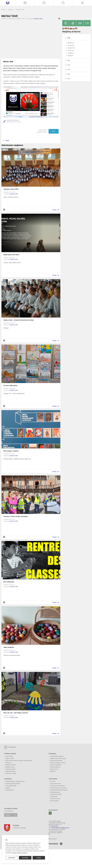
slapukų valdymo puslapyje (19, 853)
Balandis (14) (71, 48)
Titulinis (3, 9)
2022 (68, 74)
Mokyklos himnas (10, 767)
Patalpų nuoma (54, 769)
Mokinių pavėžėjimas (55, 764)
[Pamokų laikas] (44, 3)
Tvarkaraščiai (10, 747)
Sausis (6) (70, 55)
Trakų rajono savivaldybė (19, 827)
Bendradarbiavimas (10, 771)
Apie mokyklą (9, 756)
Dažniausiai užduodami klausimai (59, 790)
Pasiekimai (8, 762)
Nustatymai (11, 858)
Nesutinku (25, 858)
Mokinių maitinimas (55, 767)
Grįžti (7, 140)
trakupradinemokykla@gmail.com (60, 827)
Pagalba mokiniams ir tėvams (58, 762)
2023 (68, 69)
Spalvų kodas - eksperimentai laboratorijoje (18, 320)
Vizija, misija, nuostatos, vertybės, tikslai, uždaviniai (18, 760)
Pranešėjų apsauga (55, 792)
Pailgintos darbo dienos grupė (58, 758)
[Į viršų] (61, 843)
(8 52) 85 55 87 (54, 826)
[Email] (50, 813)
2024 (68, 65)
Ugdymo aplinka (9, 758)
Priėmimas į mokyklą (10, 773)
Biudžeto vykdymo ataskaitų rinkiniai (15, 781)
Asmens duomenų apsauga (57, 785)
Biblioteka (52, 771)
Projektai (7, 788)
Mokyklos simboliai (10, 764)
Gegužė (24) (71, 45)
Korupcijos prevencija (56, 794)
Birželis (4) (71, 43)
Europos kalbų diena (10, 385)
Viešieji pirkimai (9, 790)
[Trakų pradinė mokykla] (7, 2)
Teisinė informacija (55, 798)
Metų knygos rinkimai (10, 451)
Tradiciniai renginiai (10, 769)
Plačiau (54, 210)
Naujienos (11, 9)
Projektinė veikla (20, 9)
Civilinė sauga (53, 796)
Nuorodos (52, 781)
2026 (68, 38)
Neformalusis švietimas (56, 760)
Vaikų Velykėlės (8, 647)
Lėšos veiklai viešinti (10, 785)
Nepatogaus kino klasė (11, 254)
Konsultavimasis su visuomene (58, 788)
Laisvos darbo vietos (55, 783)
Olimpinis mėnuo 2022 (10, 189)
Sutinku (39, 858)
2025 (68, 60)
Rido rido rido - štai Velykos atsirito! (15, 713)
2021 (68, 78)
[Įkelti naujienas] (24, 3)
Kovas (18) (71, 50)
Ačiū (53, 131)
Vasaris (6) (71, 53)
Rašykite (7, 815)
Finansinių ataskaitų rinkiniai (12, 783)
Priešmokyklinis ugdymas (57, 756)
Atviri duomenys (54, 800)
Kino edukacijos (8, 582)
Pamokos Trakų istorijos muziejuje (15, 516)
